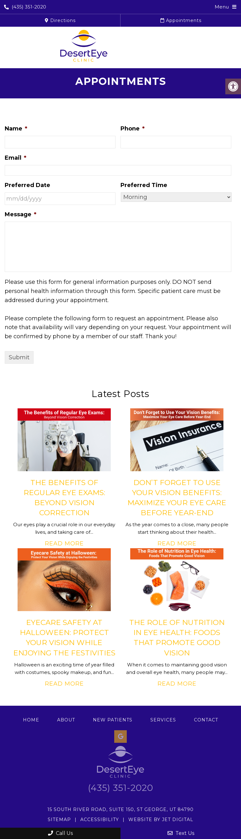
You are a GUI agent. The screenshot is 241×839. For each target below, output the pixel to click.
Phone (132, 128)
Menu (222, 7)
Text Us (181, 833)
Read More (64, 543)
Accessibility (99, 819)
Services (163, 720)
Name (16, 128)
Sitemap (59, 819)
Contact (206, 720)
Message (20, 214)
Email (15, 157)
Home (31, 720)
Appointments (180, 20)
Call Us (60, 833)
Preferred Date (27, 185)
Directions (60, 20)
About (66, 720)
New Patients (112, 720)
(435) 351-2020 (25, 7)
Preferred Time (143, 185)
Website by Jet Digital (160, 819)
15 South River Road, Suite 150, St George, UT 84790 (120, 809)
